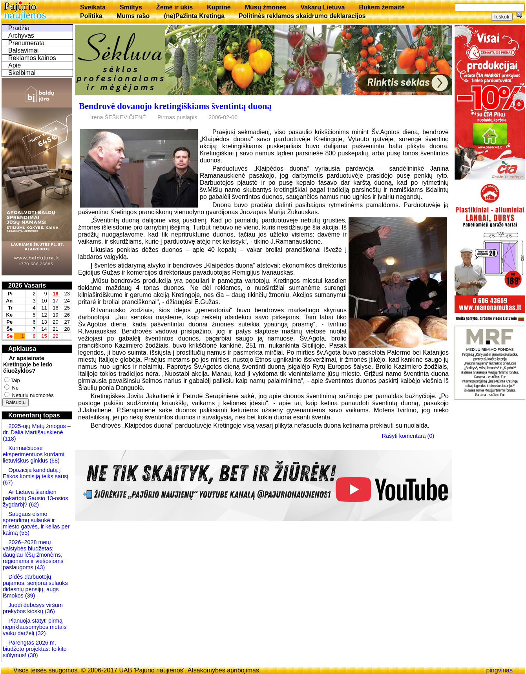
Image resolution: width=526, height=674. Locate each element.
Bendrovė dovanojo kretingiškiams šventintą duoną (175, 106)
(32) (40, 633)
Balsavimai (23, 50)
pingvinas (499, 670)
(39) (29, 595)
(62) (33, 504)
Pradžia (18, 28)
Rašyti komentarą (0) (408, 436)
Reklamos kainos (32, 58)
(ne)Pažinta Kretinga (194, 16)
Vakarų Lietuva (322, 7)
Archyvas (21, 35)
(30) (32, 655)
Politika (91, 16)
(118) (9, 438)
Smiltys (131, 7)
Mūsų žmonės (266, 7)
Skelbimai (21, 72)
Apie (14, 65)
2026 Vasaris (27, 285)
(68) (54, 460)
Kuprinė (218, 7)
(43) (39, 567)
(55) (23, 533)
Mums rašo (133, 16)
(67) (8, 482)
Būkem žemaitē (382, 7)
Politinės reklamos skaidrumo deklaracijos (302, 16)
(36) (49, 611)
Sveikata (93, 7)
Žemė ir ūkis (174, 7)
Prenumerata (26, 43)
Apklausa (22, 348)
